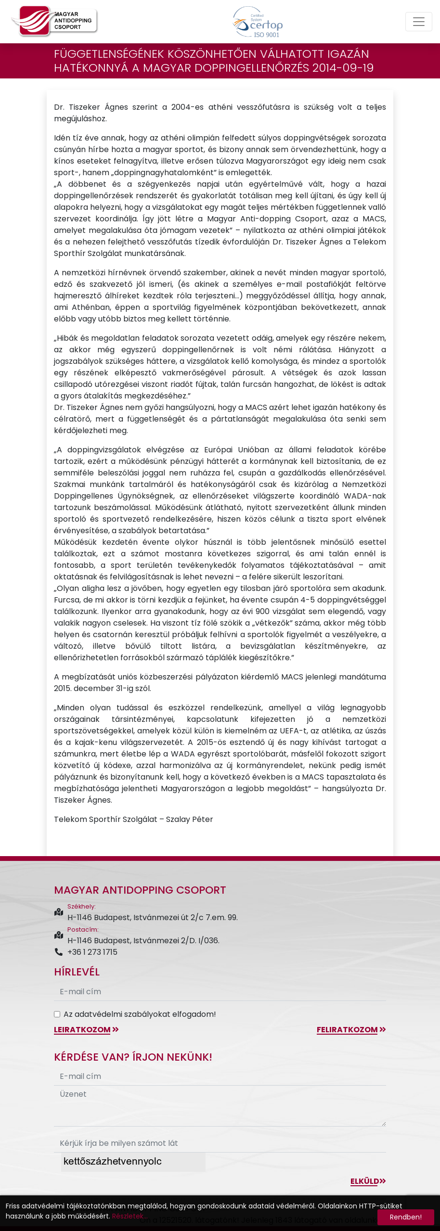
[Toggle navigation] (418, 21)
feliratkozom (351, 1029)
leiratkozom (86, 1029)
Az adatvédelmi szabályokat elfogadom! (140, 1014)
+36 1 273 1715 (85, 952)
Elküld (368, 1181)
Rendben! (406, 1217)
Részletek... (130, 1216)
